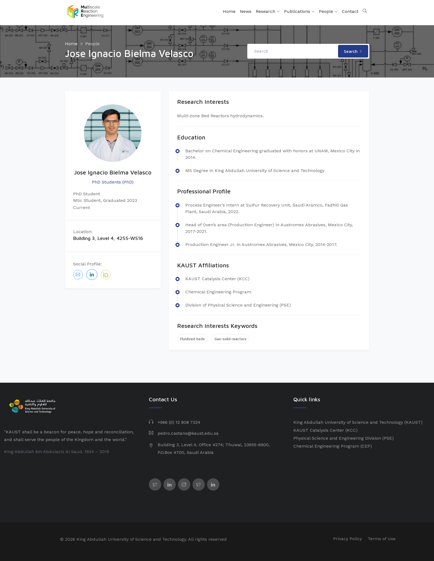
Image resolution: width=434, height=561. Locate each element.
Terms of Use (382, 538)
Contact (350, 11)
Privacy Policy (347, 538)
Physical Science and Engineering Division (337, 438)
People (328, 11)
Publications (299, 11)
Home (229, 11)
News (245, 11)
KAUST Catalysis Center (318, 430)
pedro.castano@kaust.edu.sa (188, 433)
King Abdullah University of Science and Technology (348, 422)
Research (268, 11)
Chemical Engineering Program (326, 446)
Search (353, 51)
